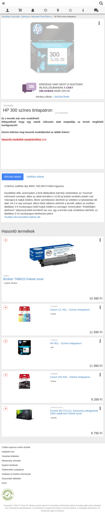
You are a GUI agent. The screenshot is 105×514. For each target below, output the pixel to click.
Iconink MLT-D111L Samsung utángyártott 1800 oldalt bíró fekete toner (74, 412)
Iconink (54, 418)
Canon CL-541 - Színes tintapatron (70, 309)
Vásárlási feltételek (10, 456)
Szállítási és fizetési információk (16, 474)
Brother (14, 283)
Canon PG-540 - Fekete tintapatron (70, 376)
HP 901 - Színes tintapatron (65, 343)
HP (52, 348)
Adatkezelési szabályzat (13, 469)
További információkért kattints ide (22, 217)
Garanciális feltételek (11, 478)
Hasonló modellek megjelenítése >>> (24, 139)
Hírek (4, 483)
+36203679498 (61, 96)
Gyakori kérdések (10, 465)
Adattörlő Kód (8, 452)
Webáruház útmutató (11, 461)
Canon (53, 314)
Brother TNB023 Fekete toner (23, 279)
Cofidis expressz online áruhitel (16, 447)
